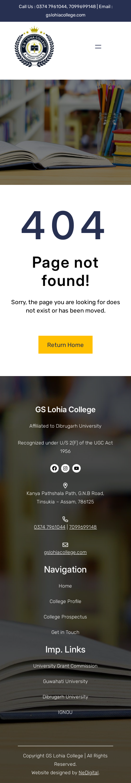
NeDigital (89, 773)
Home (65, 586)
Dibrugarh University (65, 697)
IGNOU (65, 712)
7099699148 (83, 527)
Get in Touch (65, 632)
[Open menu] (98, 46)
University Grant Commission (65, 666)
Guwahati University (65, 681)
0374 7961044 (49, 527)
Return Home (65, 344)
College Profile (65, 601)
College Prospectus (65, 617)
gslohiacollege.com (65, 552)
